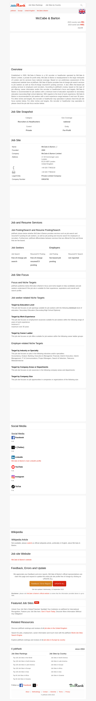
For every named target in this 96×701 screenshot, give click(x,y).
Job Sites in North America (59, 657)
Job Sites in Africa (56, 668)
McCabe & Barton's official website (38, 593)
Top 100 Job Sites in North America (24, 661)
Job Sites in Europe (57, 665)
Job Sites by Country (53, 5)
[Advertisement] (47, 49)
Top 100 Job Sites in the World (22, 657)
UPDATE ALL (59, 583)
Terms (61, 692)
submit (29, 543)
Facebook (25, 685)
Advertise (53, 692)
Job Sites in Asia (56, 672)
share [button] (80, 28)
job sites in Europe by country (54, 640)
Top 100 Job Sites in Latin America (24, 665)
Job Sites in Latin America (59, 661)
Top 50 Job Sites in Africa (21, 675)
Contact (45, 692)
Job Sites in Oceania (57, 675)
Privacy (67, 692)
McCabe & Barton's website (21, 560)
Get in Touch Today (48, 611)
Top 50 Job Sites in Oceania (22, 679)
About (27, 692)
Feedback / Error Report (41, 583)
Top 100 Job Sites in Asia (21, 672)
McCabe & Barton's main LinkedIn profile (26, 461)
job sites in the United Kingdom (55, 628)
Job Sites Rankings (36, 5)
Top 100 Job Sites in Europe (22, 668)
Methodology (36, 692)
